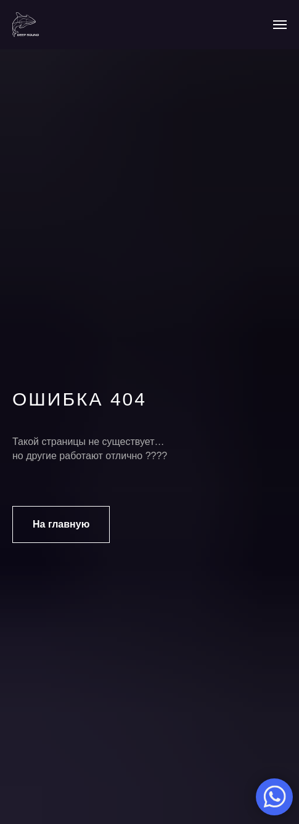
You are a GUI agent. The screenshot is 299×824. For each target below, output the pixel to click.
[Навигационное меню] (280, 24)
